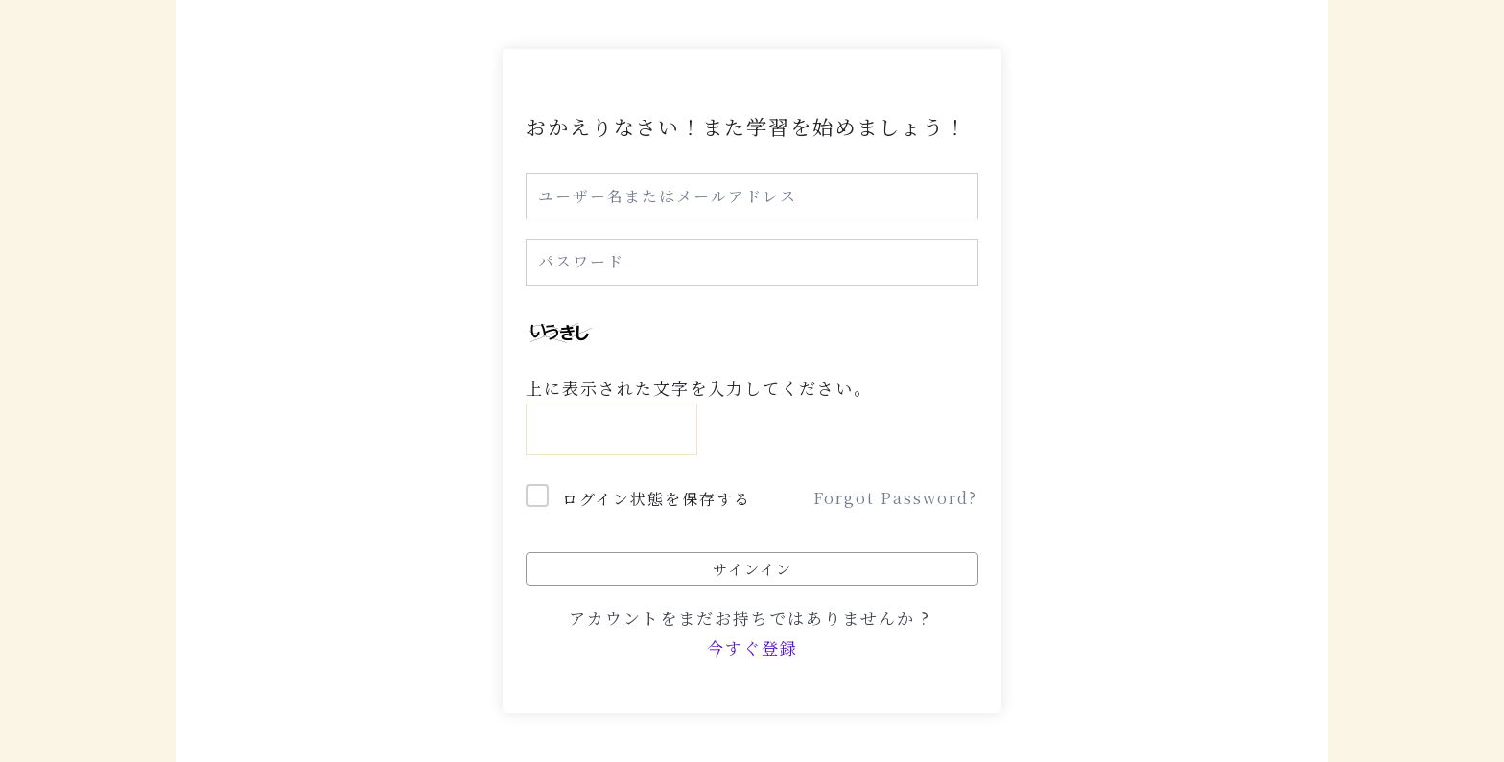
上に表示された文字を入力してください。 (699, 388)
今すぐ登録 (752, 647)
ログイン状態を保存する (656, 499)
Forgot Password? (895, 498)
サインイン (752, 568)
